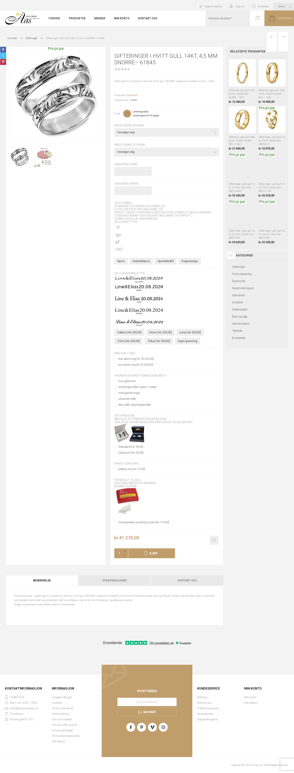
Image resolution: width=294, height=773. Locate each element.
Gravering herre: (126, 183)
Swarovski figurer (243, 288)
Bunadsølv (238, 337)
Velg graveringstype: (130, 273)
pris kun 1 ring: (125, 353)
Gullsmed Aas (60, 713)
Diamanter (238, 295)
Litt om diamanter (63, 708)
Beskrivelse (42, 580)
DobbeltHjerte (141, 261)
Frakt (117, 113)
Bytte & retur (204, 702)
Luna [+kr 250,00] (190, 332)
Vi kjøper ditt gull (62, 697)
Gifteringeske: (124, 415)
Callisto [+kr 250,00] (129, 332)
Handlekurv (251, 702)
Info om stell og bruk (64, 724)
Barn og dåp (239, 316)
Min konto (250, 697)
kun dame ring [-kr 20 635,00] (136, 358)
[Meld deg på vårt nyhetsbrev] (147, 702)
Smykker (237, 302)
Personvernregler (62, 730)
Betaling (202, 697)
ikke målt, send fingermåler (134, 404)
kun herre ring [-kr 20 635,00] (135, 364)
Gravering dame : (126, 164)
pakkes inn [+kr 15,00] (131, 469)
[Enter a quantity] (118, 553)
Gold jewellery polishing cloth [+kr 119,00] (143, 522)
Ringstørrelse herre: (130, 145)
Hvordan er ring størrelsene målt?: (140, 375)
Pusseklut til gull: (128, 479)
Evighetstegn (189, 261)
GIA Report (58, 741)
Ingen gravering (187, 341)
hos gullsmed (126, 381)
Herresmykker (240, 323)
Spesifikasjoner (114, 580)
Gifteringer (238, 266)
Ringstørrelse (205, 713)
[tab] (42, 580)
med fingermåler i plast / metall (137, 387)
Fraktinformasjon (208, 708)
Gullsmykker (239, 309)
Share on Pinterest (3, 62)
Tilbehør (237, 330)
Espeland (132, 95)
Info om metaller (62, 719)
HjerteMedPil (166, 261)
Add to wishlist (214, 540)
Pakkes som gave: (126, 463)
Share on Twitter (3, 56)
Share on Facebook (3, 50)
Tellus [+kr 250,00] (159, 341)
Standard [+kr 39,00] (130, 446)
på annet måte (127, 398)
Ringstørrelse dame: (129, 125)
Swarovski (238, 281)
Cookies (57, 702)
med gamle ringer (129, 392)
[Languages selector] (283, 6)
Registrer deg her (213, 6)
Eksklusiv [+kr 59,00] (130, 452)
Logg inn (239, 6)
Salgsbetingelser (207, 719)
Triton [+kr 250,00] (128, 341)
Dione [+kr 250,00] (160, 332)
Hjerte (121, 261)
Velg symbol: (123, 203)
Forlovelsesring (241, 274)
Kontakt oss (187, 580)
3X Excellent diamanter (66, 735)
